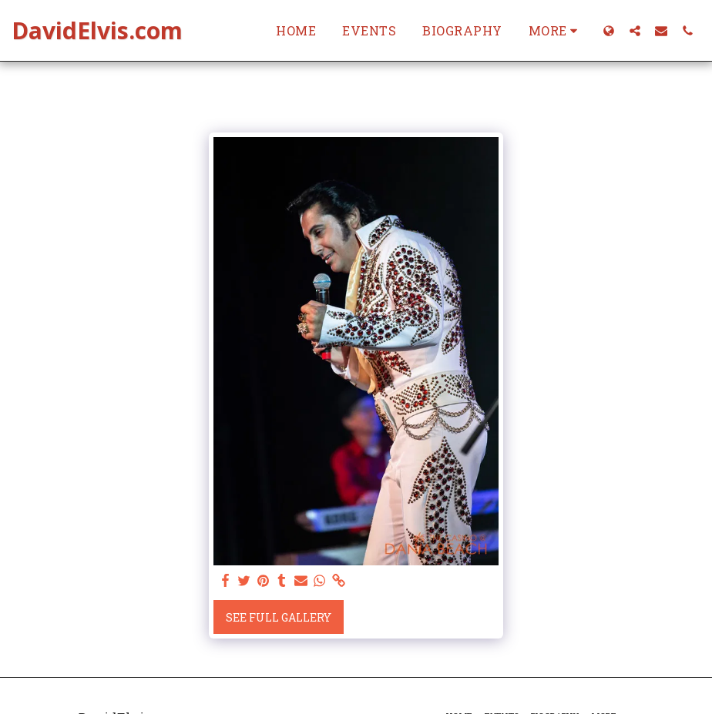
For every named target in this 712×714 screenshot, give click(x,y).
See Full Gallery (278, 617)
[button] (635, 30)
